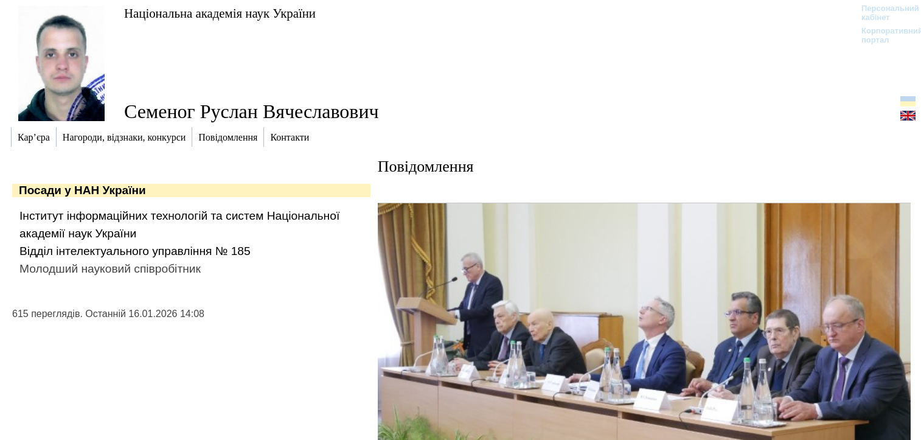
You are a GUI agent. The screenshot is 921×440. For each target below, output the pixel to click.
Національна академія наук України (220, 13)
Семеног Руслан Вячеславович (251, 111)
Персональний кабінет (884, 13)
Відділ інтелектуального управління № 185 (135, 251)
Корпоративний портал (884, 35)
